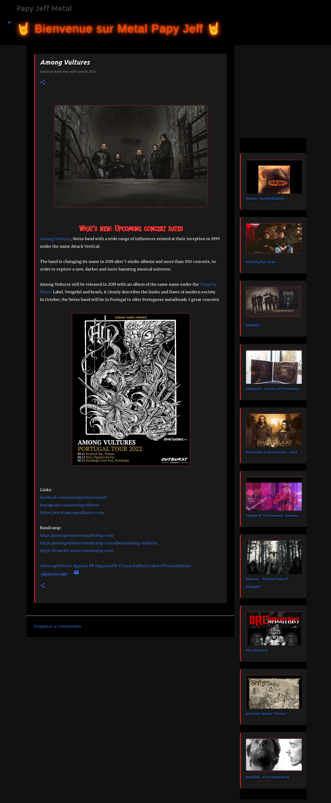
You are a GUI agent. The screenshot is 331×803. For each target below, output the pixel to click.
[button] (43, 82)
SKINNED (253, 325)
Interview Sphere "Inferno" (267, 714)
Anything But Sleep (260, 262)
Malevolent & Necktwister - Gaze (271, 452)
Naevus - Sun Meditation (265, 198)
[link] (55, 238)
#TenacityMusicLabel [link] (138, 565)
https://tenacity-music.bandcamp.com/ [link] (77, 550)
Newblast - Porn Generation (267, 777)
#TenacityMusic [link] (175, 565)
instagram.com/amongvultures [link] (70, 505)
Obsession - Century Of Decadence (272, 389)
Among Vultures (54, 574)
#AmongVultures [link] (56, 565)
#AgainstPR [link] (106, 565)
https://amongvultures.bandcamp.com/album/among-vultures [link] (98, 543)
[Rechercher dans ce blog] (299, 22)
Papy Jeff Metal (44, 8)
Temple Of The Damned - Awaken (272, 516)
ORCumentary (257, 650)
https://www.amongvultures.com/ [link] (72, 512)
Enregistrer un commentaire (57, 626)
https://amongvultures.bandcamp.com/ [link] (77, 535)
